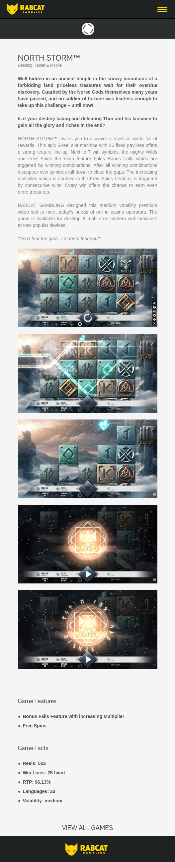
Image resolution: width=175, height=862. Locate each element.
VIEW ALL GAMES (87, 827)
